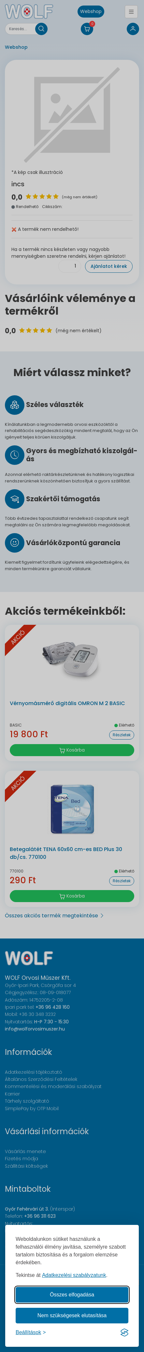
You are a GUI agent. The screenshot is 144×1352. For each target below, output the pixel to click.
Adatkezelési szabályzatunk (74, 1275)
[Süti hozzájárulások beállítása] (31, 1332)
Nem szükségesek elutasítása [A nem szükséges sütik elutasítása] (72, 1315)
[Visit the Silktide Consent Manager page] (124, 1332)
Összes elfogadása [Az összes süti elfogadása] (72, 1294)
